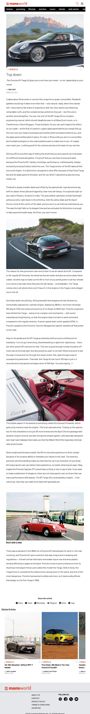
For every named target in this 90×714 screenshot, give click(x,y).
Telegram (52, 603)
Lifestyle (32, 9)
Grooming (20, 9)
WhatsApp (39, 603)
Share (19, 603)
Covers (52, 9)
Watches (42, 9)
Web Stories (73, 9)
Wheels (62, 9)
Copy (71, 603)
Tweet (28, 603)
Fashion (9, 9)
